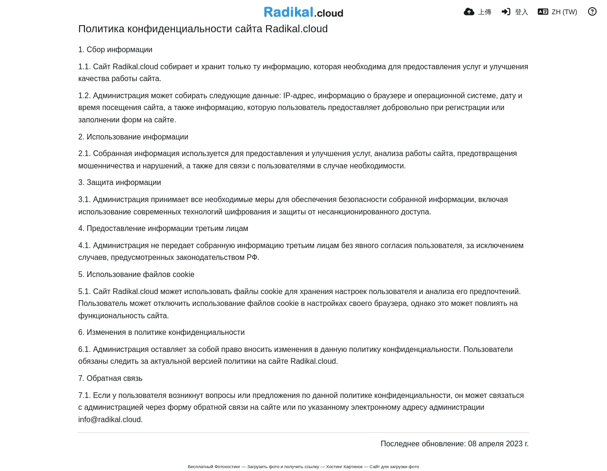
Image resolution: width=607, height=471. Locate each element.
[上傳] (477, 12)
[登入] (514, 12)
